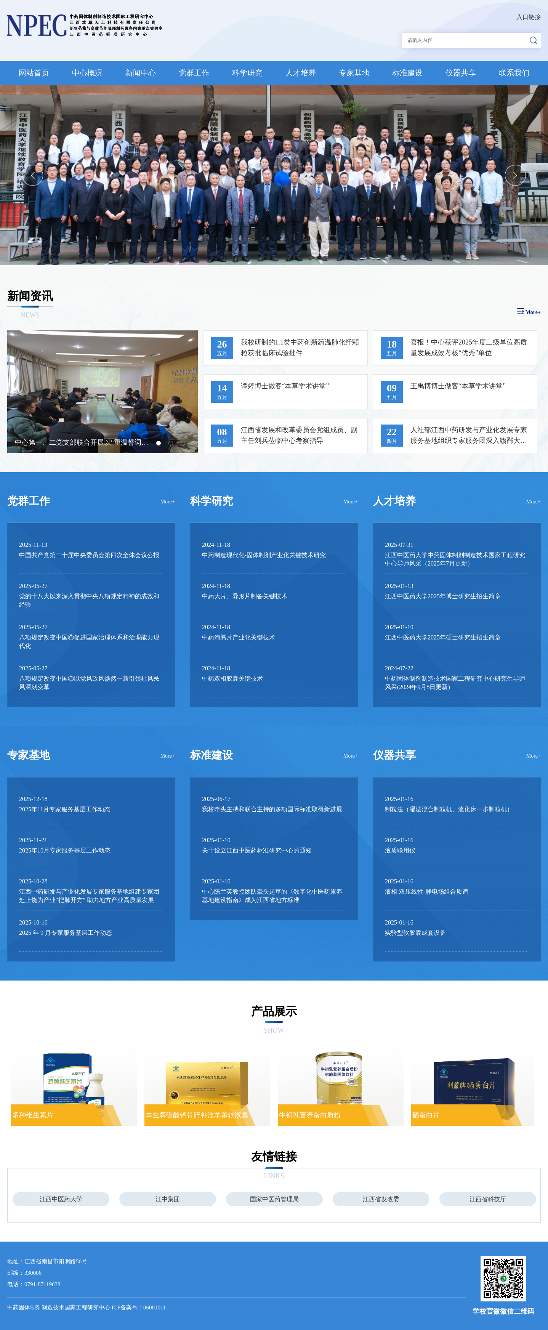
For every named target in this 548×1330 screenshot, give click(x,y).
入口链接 (528, 17)
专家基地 (354, 73)
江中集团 (167, 1199)
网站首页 (34, 73)
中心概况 (87, 73)
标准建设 (407, 73)
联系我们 (514, 73)
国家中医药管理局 (274, 1199)
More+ (167, 502)
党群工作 (194, 73)
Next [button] (515, 175)
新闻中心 (140, 73)
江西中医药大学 (61, 1199)
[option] (274, 175)
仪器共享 (460, 73)
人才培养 (300, 73)
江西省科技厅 (487, 1199)
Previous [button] (32, 175)
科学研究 (247, 73)
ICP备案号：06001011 (139, 1307)
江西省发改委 (381, 1199)
